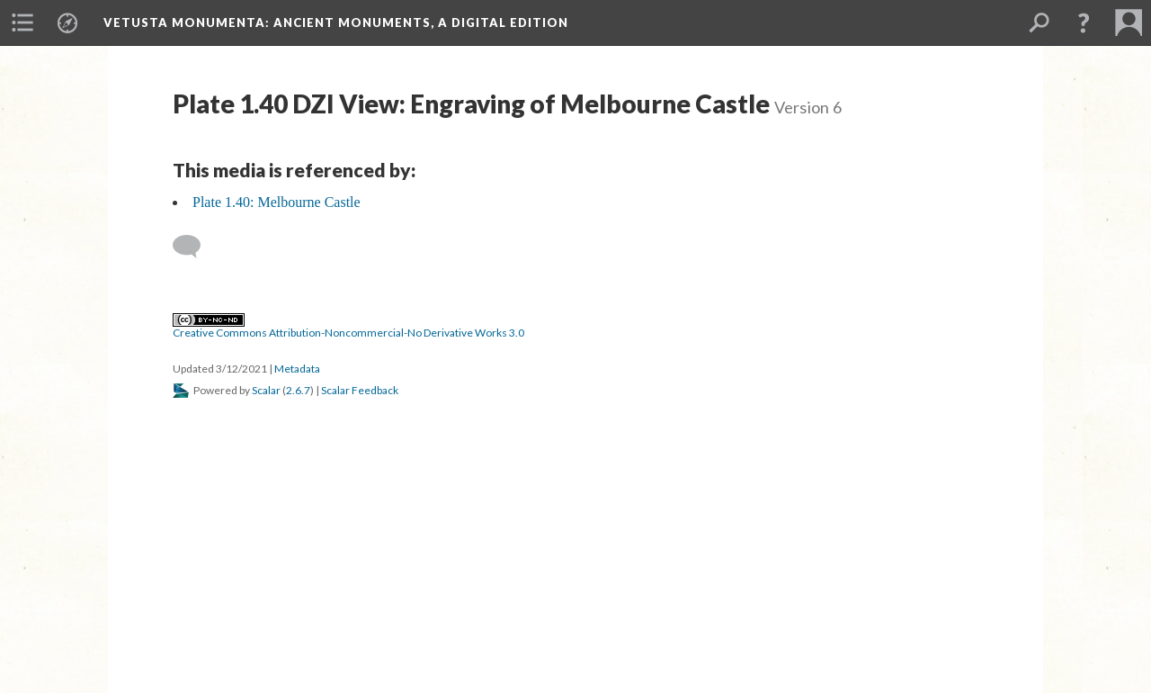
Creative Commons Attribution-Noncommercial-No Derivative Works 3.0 (348, 326)
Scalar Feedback (359, 390)
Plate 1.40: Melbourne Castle (276, 202)
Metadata (297, 368)
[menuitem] (22, 22)
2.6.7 (298, 390)
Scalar (266, 390)
